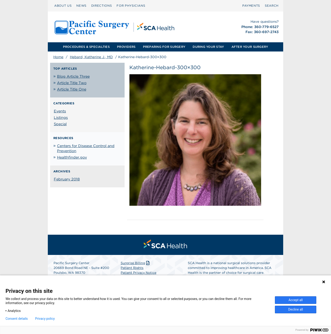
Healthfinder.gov (72, 157)
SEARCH (272, 5)
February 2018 (67, 179)
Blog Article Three (73, 76)
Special (60, 124)
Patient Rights (132, 268)
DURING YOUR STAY (208, 47)
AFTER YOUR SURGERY (249, 47)
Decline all (295, 309)
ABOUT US (62, 5)
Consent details (17, 318)
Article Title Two (71, 83)
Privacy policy (45, 318)
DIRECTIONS (101, 5)
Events (60, 111)
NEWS (81, 5)
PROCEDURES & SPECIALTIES (86, 47)
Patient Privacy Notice (138, 272)
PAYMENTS (251, 5)
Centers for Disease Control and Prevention (85, 148)
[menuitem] (62, 5)
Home (58, 57)
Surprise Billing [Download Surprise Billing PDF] (135, 263)
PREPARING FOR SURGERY (164, 47)
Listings (61, 117)
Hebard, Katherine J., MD (91, 57)
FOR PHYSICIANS (131, 5)
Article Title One (71, 89)
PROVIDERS (126, 47)
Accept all (295, 300)
